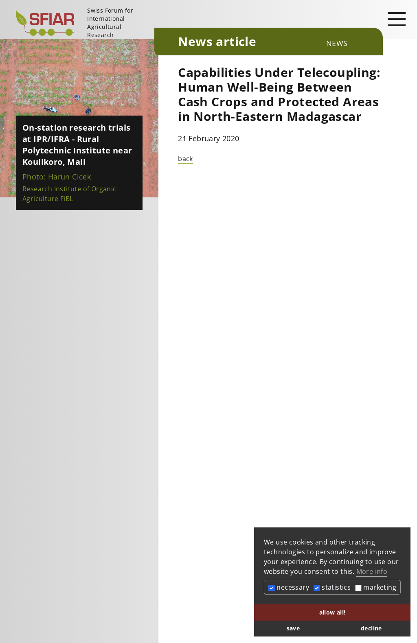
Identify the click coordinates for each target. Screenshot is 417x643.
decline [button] (371, 628)
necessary (288, 587)
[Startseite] (81, 23)
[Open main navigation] (396, 19)
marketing (375, 587)
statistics (332, 587)
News (337, 43)
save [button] (293, 628)
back (185, 158)
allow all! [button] (332, 612)
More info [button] (372, 571)
